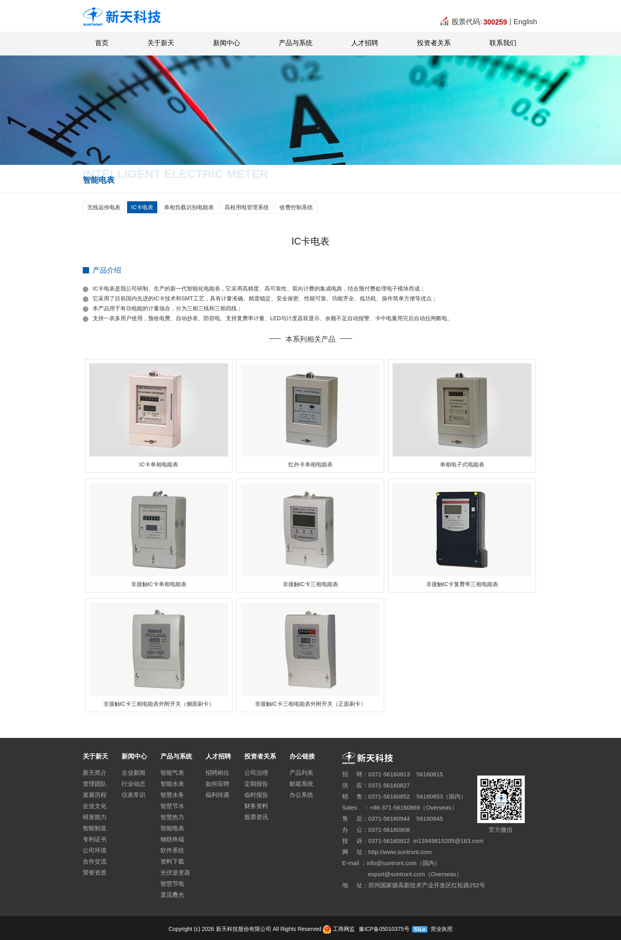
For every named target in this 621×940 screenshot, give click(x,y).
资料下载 (172, 861)
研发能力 (95, 817)
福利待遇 (217, 794)
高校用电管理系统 (247, 207)
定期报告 (256, 783)
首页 (102, 43)
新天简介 (95, 772)
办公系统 (301, 794)
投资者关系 (434, 43)
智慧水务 (172, 794)
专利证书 (95, 839)
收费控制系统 (296, 207)
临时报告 (256, 794)
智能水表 (172, 783)
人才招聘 (364, 43)
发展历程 (95, 794)
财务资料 (256, 805)
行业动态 (133, 783)
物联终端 (172, 839)
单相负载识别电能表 (189, 207)
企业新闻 (133, 772)
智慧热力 (172, 817)
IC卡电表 (142, 207)
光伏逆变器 (175, 872)
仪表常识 (133, 794)
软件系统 (172, 850)
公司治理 (256, 772)
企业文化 (95, 805)
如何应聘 (217, 783)
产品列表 (301, 772)
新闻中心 (226, 43)
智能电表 (172, 828)
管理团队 (95, 783)
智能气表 (172, 772)
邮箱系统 (301, 783)
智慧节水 (172, 805)
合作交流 (95, 861)
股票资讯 (256, 817)
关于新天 (160, 43)
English (525, 22)
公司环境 (95, 850)
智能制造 (95, 828)
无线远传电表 (103, 207)
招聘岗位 (217, 772)
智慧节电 (172, 883)
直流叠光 (172, 894)
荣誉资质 (95, 872)
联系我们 (503, 43)
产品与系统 (295, 43)
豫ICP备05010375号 (383, 929)
